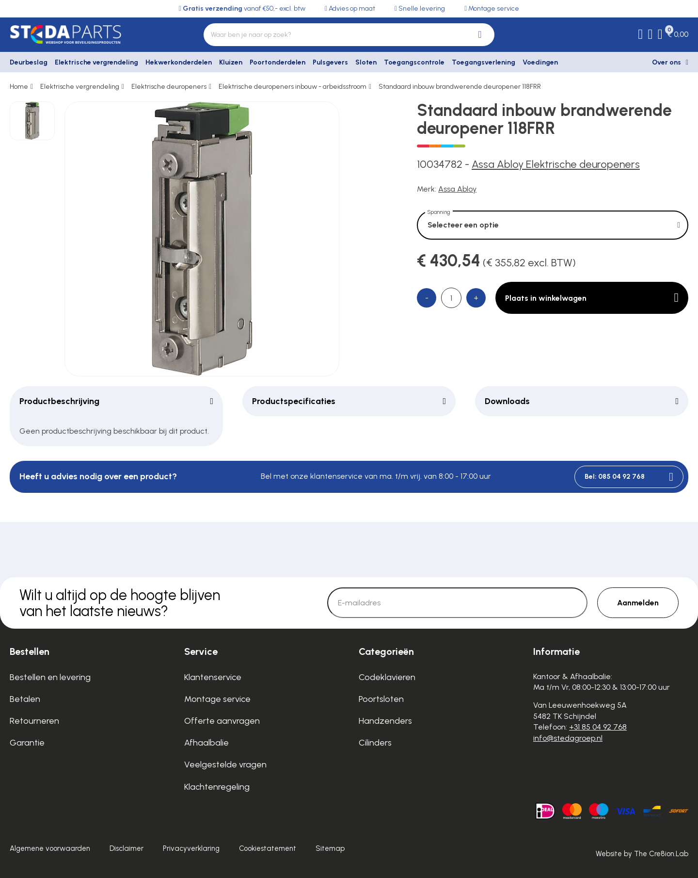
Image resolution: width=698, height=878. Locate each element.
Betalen (25, 699)
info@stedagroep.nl (568, 738)
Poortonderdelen (277, 62)
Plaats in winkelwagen (592, 298)
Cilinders (375, 742)
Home (19, 86)
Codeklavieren (387, 677)
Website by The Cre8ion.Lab (642, 853)
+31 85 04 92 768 (598, 727)
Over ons (666, 62)
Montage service (217, 699)
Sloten (366, 62)
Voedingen (540, 62)
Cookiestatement (267, 848)
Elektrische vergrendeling (96, 62)
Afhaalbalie (206, 742)
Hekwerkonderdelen (178, 62)
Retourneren (34, 720)
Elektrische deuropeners (168, 86)
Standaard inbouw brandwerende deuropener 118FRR (460, 86)
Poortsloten (381, 699)
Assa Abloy (457, 189)
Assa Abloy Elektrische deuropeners (556, 164)
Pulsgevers (330, 62)
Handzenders (385, 720)
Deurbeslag (29, 62)
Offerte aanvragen (222, 720)
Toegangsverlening (483, 62)
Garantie (27, 742)
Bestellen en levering (50, 677)
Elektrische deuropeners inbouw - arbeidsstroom (292, 86)
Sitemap (330, 848)
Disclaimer (126, 848)
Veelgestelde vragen (225, 764)
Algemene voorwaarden (50, 848)
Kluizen (230, 62)
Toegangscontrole (414, 62)
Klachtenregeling (217, 786)
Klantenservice (212, 677)
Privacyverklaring (191, 848)
